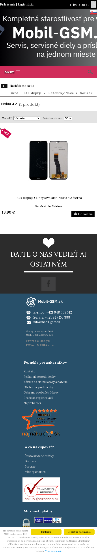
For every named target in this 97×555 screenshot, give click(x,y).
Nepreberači (32, 403)
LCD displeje (32, 93)
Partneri (30, 466)
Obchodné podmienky (39, 387)
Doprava (30, 461)
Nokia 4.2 (86, 93)
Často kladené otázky (39, 456)
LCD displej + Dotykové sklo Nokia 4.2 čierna (48, 197)
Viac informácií (53, 551)
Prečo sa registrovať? (38, 398)
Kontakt (29, 371)
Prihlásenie (7, 4)
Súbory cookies (35, 472)
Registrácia (26, 4)
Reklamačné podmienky (40, 377)
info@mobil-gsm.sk (46, 322)
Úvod (14, 93)
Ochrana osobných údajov (41, 392)
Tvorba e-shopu (37, 341)
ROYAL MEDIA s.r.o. (40, 345)
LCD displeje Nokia (61, 93)
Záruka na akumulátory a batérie (45, 382)
